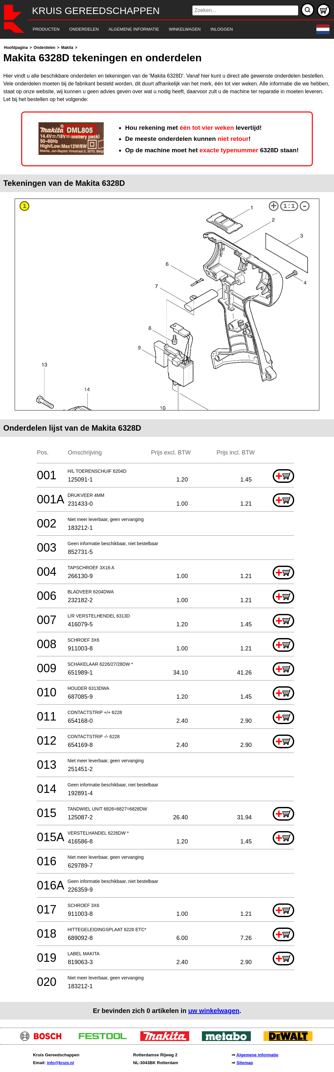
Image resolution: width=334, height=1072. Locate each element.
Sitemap (244, 1062)
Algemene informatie (257, 1054)
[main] (167, 532)
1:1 (289, 206)
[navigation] (158, 29)
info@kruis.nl (60, 1062)
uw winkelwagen (213, 1010)
